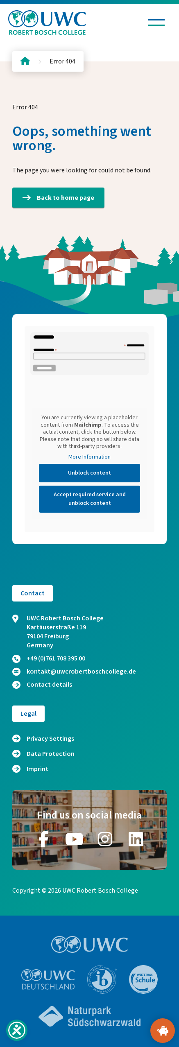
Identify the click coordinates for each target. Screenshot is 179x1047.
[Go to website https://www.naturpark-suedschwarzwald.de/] (89, 1016)
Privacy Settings (50, 738)
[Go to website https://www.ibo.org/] (102, 979)
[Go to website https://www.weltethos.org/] (143, 979)
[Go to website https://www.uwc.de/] (48, 979)
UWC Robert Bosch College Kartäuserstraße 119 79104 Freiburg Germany (58, 632)
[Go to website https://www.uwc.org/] (89, 944)
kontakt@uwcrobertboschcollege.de (74, 671)
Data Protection (51, 753)
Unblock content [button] (89, 473)
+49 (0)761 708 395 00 (48, 658)
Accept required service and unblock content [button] (90, 499)
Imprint (37, 768)
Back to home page (58, 197)
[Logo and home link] (47, 22)
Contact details (42, 684)
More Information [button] (89, 457)
